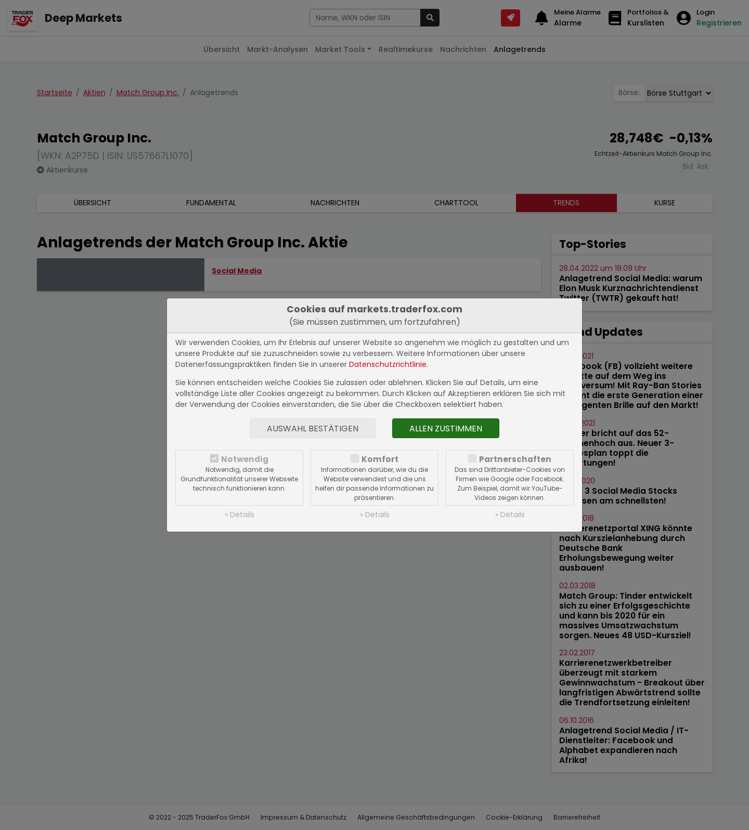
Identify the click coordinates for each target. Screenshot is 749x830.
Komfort (379, 459)
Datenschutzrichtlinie (388, 364)
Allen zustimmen (445, 428)
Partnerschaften (515, 459)
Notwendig (244, 459)
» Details (239, 514)
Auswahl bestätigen (312, 428)
